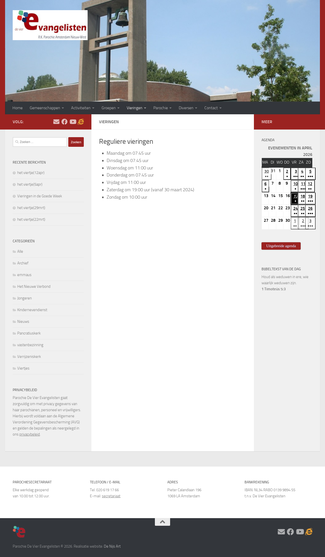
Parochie (160, 107)
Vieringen (134, 107)
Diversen (186, 107)
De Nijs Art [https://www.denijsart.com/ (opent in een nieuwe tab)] (112, 546)
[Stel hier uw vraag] (56, 122)
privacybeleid (29, 434)
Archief (22, 263)
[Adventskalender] (81, 122)
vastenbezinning (30, 345)
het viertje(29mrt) (31, 207)
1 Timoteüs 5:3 (274, 289)
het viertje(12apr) (30, 172)
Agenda (268, 140)
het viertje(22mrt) (31, 219)
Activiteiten (81, 107)
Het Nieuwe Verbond (34, 286)
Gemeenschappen (45, 107)
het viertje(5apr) (29, 184)
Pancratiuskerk (29, 333)
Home (17, 107)
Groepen (109, 107)
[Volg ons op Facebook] (64, 122)
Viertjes (23, 368)
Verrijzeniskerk (29, 356)
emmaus (24, 275)
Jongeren (24, 298)
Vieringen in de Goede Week (39, 196)
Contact (211, 107)
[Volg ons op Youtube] (73, 122)
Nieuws (23, 321)
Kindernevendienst (32, 310)
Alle (20, 251)
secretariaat (111, 496)
